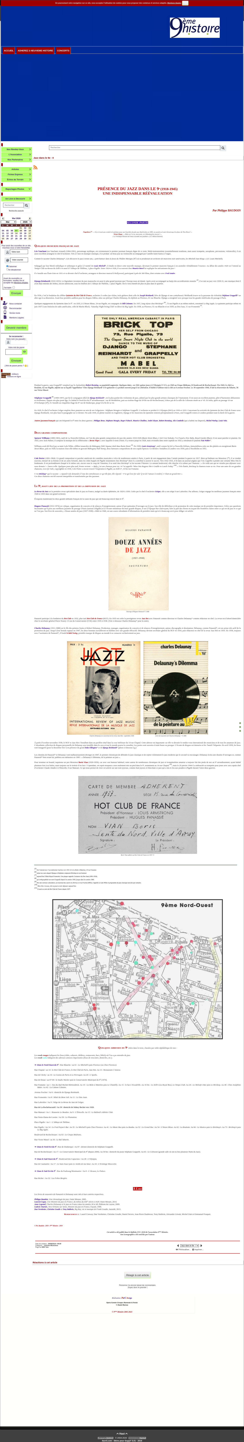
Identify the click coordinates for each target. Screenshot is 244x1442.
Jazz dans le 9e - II (43, 157)
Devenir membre (16, 327)
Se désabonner (13, 269)
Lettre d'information (18, 242)
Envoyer (16, 293)
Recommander (15, 308)
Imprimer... (197, 1249)
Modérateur (20, 298)
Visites (21, 370)
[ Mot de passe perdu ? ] (16, 366)
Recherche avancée (16, 211)
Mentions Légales (16, 318)
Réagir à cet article (137, 1275)
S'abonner (11, 266)
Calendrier (20, 214)
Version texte (14, 313)
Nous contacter (15, 304)
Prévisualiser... (183, 1249)
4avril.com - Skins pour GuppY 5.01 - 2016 (122, 1441)
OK (185, 3)
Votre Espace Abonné (17, 321)
